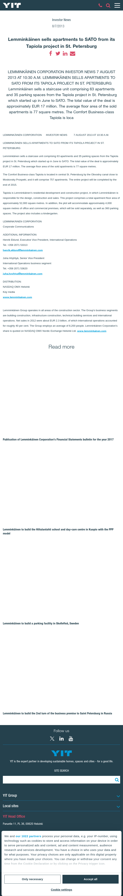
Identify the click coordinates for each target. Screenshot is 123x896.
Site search (61, 770)
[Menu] (117, 5)
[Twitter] (57, 53)
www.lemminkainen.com (17, 297)
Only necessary (32, 879)
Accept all (90, 879)
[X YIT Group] (52, 739)
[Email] (72, 53)
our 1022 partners (28, 836)
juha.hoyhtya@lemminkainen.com (22, 273)
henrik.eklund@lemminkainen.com (23, 250)
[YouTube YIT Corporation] (71, 739)
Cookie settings (61, 889)
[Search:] (116, 779)
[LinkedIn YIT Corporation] (61, 739)
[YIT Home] (12, 5)
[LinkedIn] (65, 53)
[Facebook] (50, 53)
